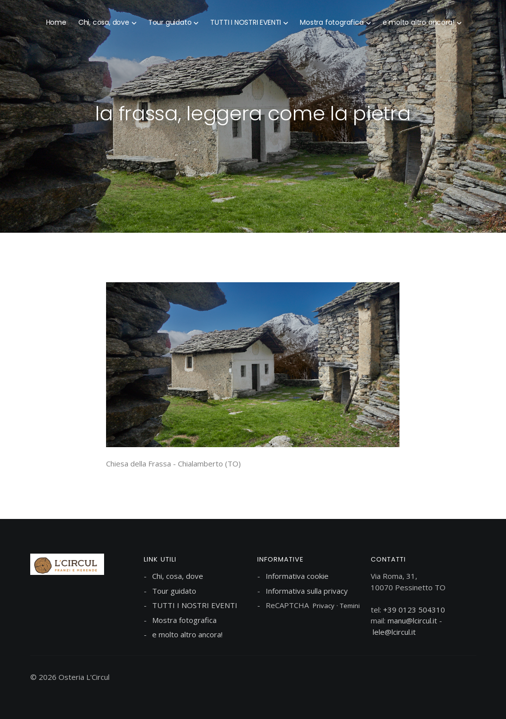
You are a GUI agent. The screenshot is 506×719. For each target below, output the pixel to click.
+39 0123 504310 (414, 610)
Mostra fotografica (331, 22)
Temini (350, 605)
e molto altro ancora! (418, 22)
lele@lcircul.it (394, 632)
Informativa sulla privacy (307, 591)
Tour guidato (170, 22)
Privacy (324, 605)
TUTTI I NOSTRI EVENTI (245, 22)
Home (56, 22)
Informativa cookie (297, 576)
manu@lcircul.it (412, 620)
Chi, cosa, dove (103, 22)
